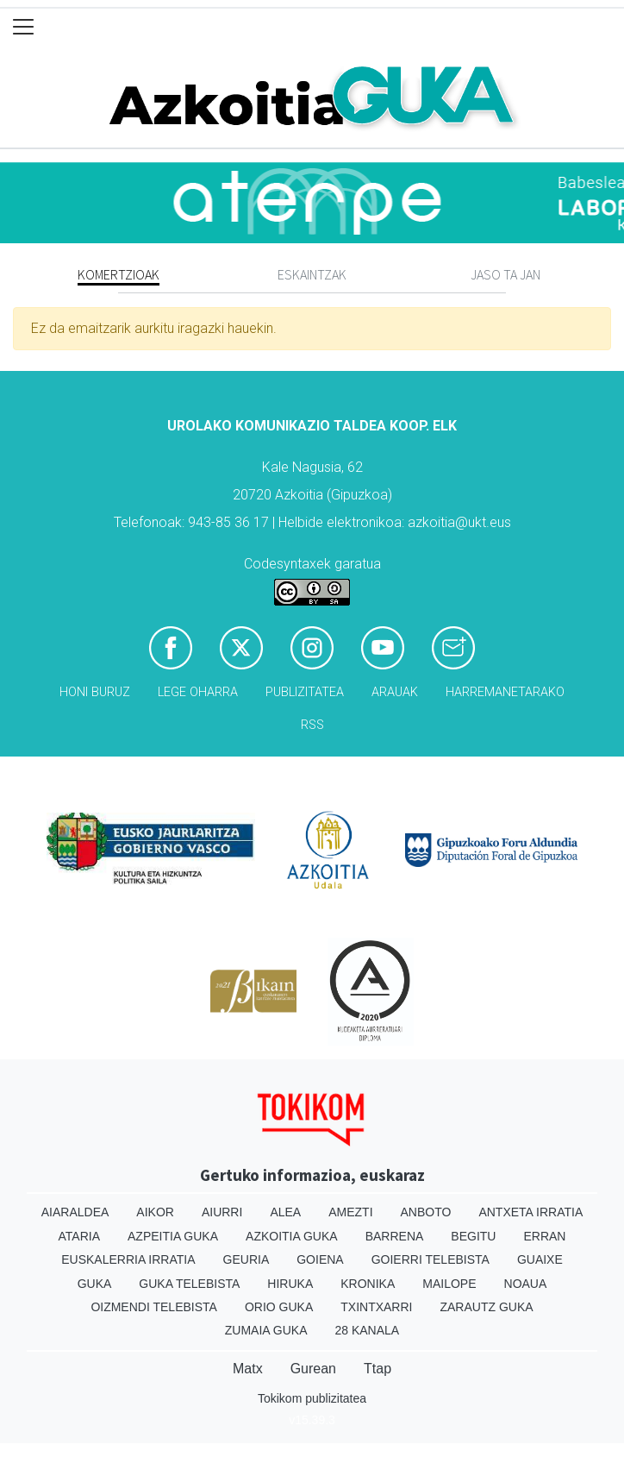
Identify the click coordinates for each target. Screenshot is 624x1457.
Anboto (426, 1212)
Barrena (394, 1236)
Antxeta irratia (530, 1212)
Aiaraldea (75, 1212)
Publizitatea (304, 692)
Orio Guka (279, 1307)
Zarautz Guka (486, 1307)
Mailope (449, 1284)
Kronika (367, 1284)
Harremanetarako (505, 692)
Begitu (473, 1236)
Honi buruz (94, 692)
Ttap (377, 1368)
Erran (544, 1236)
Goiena (319, 1259)
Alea (285, 1212)
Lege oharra (198, 692)
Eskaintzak (312, 274)
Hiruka (290, 1284)
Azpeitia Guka (173, 1236)
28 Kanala (366, 1330)
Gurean (313, 1368)
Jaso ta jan (505, 274)
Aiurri (222, 1212)
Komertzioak (118, 274)
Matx (248, 1368)
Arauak (394, 692)
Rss (312, 725)
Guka (95, 1284)
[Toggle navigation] (23, 27)
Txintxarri (376, 1307)
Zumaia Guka (266, 1330)
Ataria (80, 1236)
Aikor (155, 1212)
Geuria (246, 1259)
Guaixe (540, 1259)
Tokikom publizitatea (312, 1398)
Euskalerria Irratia (128, 1259)
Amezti (350, 1212)
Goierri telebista (430, 1259)
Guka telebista (189, 1284)
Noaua (525, 1284)
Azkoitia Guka (292, 1236)
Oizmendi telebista (153, 1307)
